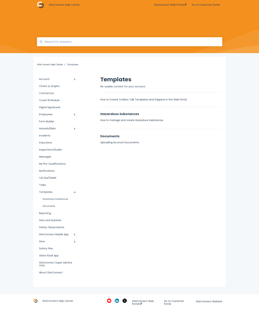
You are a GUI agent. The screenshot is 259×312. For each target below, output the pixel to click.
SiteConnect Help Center (64, 5)
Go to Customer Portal (174, 302)
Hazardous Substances (55, 198)
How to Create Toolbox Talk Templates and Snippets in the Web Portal (143, 99)
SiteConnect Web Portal (143, 302)
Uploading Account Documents (119, 142)
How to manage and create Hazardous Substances (131, 120)
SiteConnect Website (209, 301)
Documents (49, 206)
